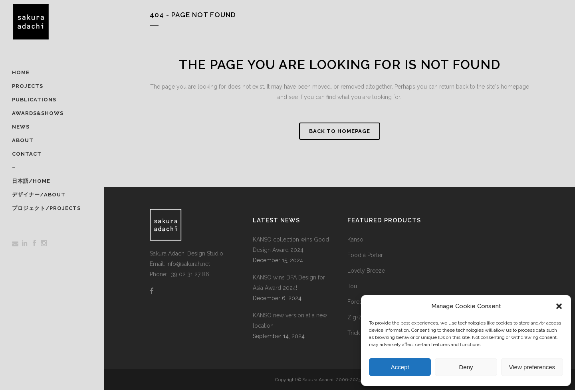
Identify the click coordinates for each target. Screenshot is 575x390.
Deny (466, 367)
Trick (353, 333)
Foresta (357, 302)
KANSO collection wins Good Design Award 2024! (291, 244)
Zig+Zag (358, 317)
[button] (559, 306)
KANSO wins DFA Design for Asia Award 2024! (289, 282)
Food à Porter (365, 255)
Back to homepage (339, 131)
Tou (352, 286)
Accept (400, 367)
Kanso (355, 239)
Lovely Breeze (366, 270)
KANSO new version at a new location (290, 320)
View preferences (532, 367)
